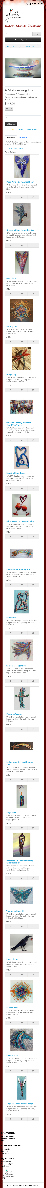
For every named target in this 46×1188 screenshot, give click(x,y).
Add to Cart (11, 124)
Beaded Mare (12, 1055)
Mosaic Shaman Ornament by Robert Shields (20, 861)
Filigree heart (12, 1007)
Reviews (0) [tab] (23, 137)
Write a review (31, 129)
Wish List (5, 1166)
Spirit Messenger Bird (16, 666)
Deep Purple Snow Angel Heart (20, 182)
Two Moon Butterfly (15, 911)
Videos (4, 1140)
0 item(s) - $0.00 (22, 39)
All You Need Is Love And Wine (20, 521)
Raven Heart (12, 959)
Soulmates (11, 617)
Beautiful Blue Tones (15, 473)
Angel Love (11, 812)
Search (15, 46)
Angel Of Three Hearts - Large (19, 1103)
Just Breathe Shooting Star (18, 569)
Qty (6, 114)
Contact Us (5, 1149)
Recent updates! (8, 1138)
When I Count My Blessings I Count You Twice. (19, 423)
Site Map (4, 1153)
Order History (7, 1164)
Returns (4, 1151)
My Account (6, 1161)
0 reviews (20, 129)
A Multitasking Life (29, 46)
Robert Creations (8, 1136)
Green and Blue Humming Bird (20, 230)
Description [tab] (11, 137)
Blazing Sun (11, 326)
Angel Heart (11, 278)
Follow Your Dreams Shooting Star (19, 763)
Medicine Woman (14, 714)
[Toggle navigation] (39, 16)
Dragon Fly (11, 374)
